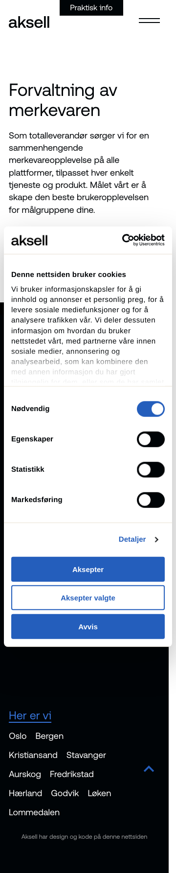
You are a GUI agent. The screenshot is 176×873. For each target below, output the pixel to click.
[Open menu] (146, 19)
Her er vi (30, 715)
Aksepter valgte (88, 598)
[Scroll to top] (149, 769)
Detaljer (132, 539)
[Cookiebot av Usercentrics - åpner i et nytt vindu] (124, 240)
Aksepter (88, 569)
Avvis (87, 626)
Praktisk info (91, 7)
